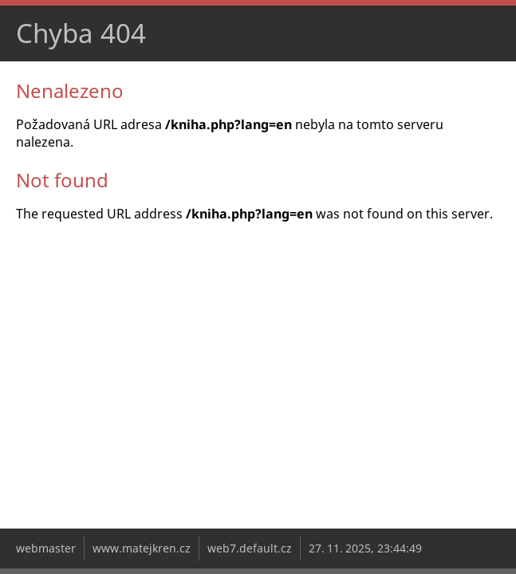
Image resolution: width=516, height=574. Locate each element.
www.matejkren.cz (142, 548)
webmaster (46, 548)
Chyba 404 (81, 33)
